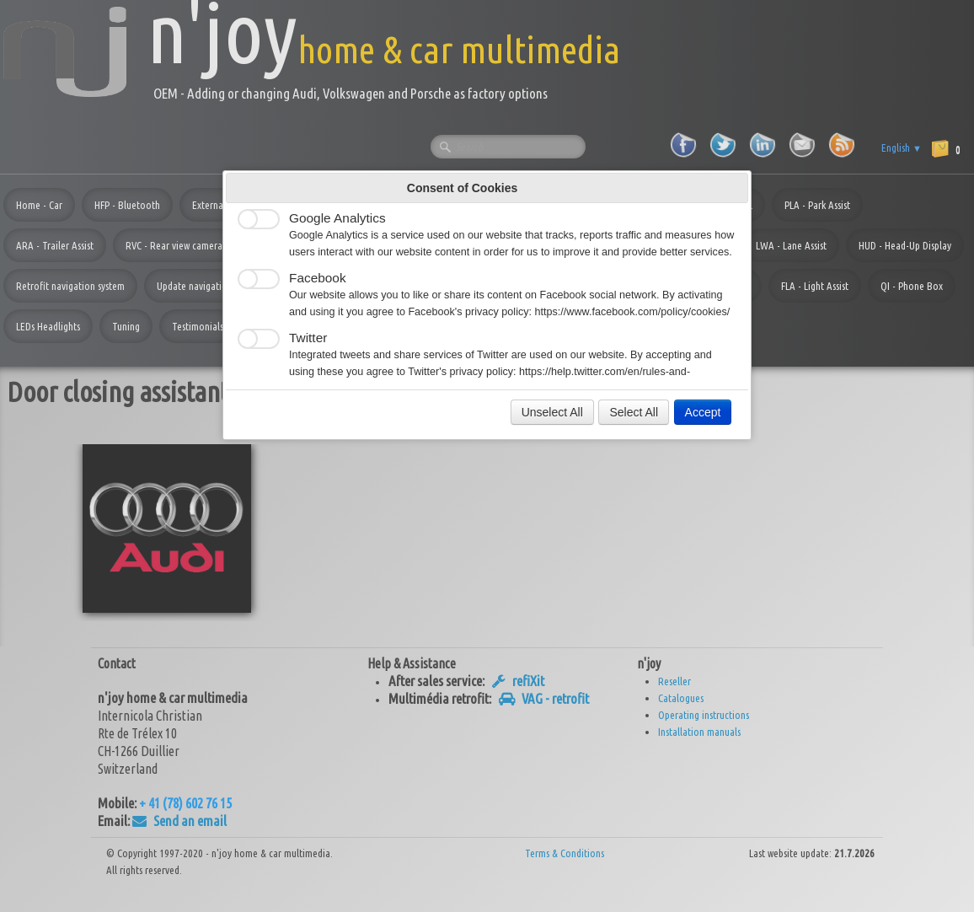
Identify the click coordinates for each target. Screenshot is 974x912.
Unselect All (552, 412)
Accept (703, 412)
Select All (633, 412)
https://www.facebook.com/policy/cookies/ (632, 312)
